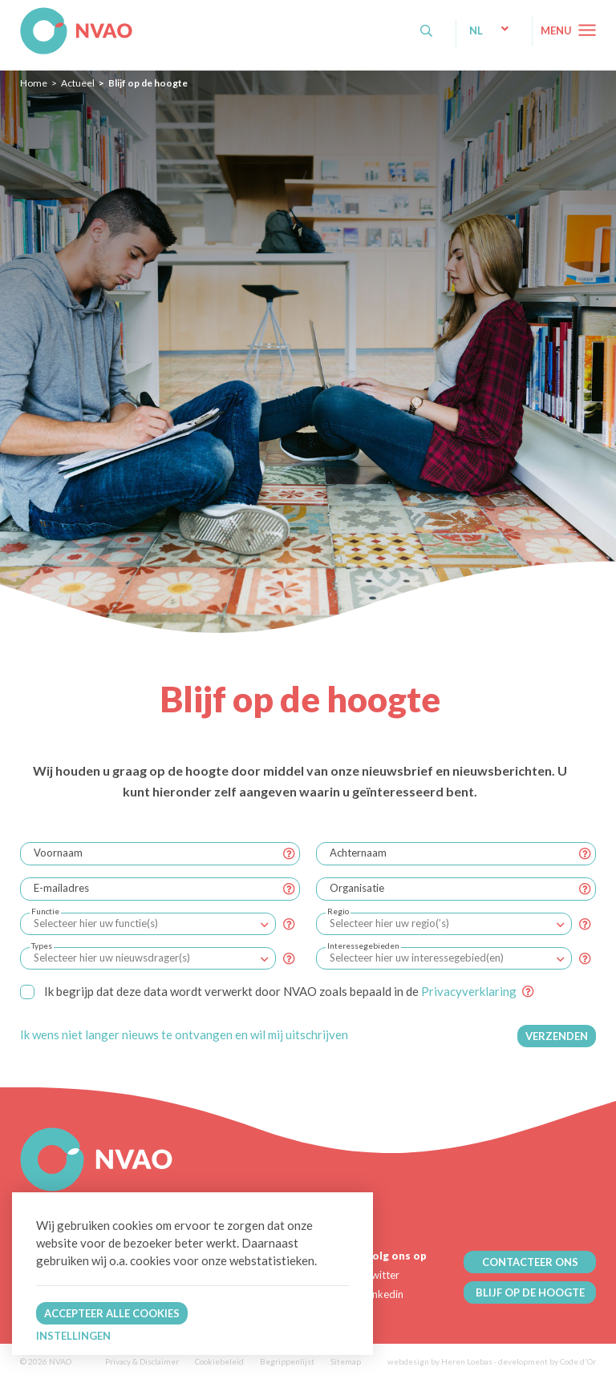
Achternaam (358, 852)
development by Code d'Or (547, 1361)
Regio (338, 911)
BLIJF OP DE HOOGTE (530, 1292)
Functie (45, 911)
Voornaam (58, 852)
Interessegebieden (363, 945)
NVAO (22, 15)
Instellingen (73, 1335)
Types (41, 945)
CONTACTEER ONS (530, 1262)
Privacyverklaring (469, 991)
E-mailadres (61, 887)
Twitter (382, 1274)
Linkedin (384, 1294)
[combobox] (148, 924)
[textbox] (95, 923)
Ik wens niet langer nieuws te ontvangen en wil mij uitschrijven (184, 1034)
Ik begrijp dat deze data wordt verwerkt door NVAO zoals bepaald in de (268, 991)
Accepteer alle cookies (112, 1313)
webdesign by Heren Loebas (439, 1361)
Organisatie (357, 887)
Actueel (78, 83)
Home (33, 83)
